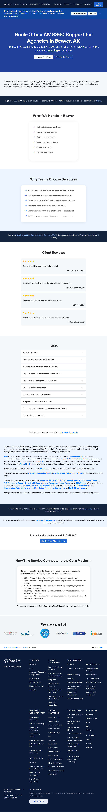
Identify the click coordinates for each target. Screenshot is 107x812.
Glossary (88, 508)
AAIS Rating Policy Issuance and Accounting (73, 761)
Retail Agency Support (37, 742)
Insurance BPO (33, 4)
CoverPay (92, 13)
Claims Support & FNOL (75, 701)
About (88, 742)
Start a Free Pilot (43, 57)
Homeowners (53, 757)
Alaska (25, 647)
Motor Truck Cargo (55, 765)
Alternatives (57, 4)
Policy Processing (73, 677)
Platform (16, 4)
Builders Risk (52, 746)
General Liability (53, 719)
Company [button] (87, 4)
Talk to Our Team (63, 57)
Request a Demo (98, 4)
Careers (89, 745)
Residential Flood (54, 753)
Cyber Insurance (54, 734)
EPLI (49, 738)
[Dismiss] (100, 13)
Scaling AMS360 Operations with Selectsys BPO (36, 234)
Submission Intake (92, 680)
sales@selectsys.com (12, 668)
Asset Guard (52, 776)
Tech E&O (51, 742)
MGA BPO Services (93, 666)
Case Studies (45, 4)
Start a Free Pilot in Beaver (53, 540)
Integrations (52, 682)
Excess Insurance (54, 731)
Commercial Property (55, 727)
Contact (89, 749)
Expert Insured (34, 680)
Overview (32, 666)
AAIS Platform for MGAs (75, 736)
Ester (101, 647)
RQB (31, 670)
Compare (67, 4)
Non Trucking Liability (55, 761)
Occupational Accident (56, 769)
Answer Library (91, 720)
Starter (25, 4)
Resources (77, 4)
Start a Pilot (39, 803)
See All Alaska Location (69, 432)
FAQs (88, 724)
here (99, 100)
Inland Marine (53, 750)
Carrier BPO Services (74, 670)
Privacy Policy (9, 797)
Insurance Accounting (93, 684)
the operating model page (45, 520)
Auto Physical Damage (56, 772)
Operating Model (35, 684)
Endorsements (91, 677)
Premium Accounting (79, 13)
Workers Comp (53, 723)
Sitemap (14, 800)
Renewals (70, 680)
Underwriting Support (74, 684)
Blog (88, 728)
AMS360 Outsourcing (12, 647)
